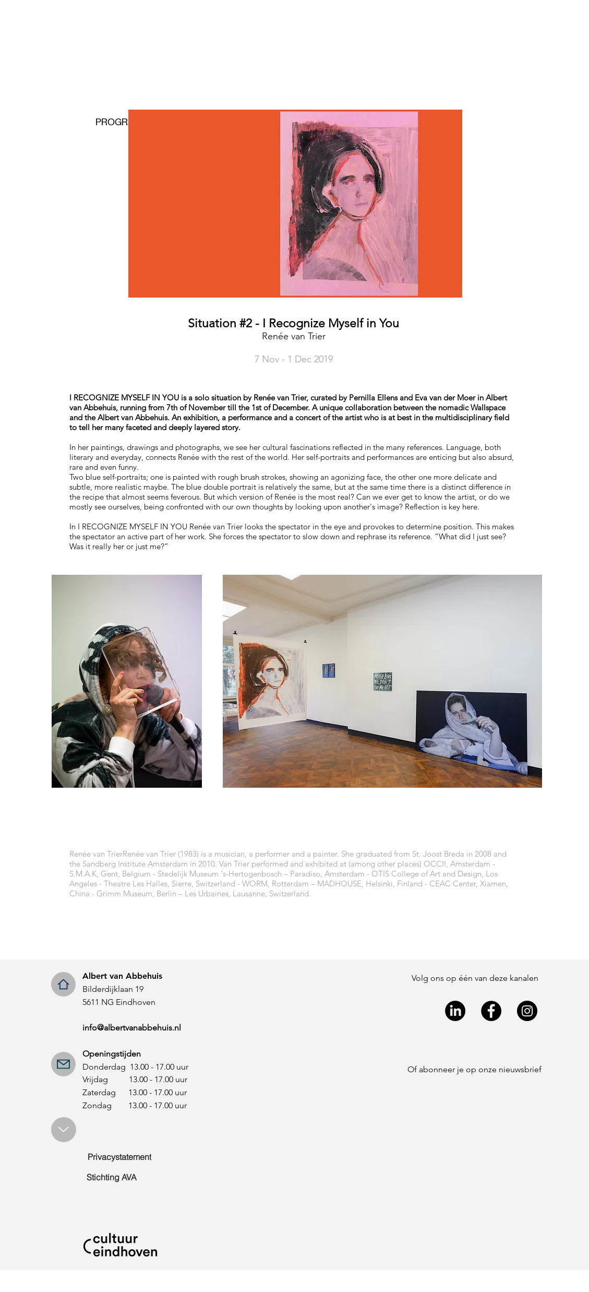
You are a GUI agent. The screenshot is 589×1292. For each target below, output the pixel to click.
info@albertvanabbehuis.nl (131, 1028)
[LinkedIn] (455, 1011)
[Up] (63, 1129)
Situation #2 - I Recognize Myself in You (293, 323)
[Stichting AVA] (111, 1177)
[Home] (63, 984)
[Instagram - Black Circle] (527, 1011)
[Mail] (63, 1064)
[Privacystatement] (119, 1156)
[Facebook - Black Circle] (491, 1011)
